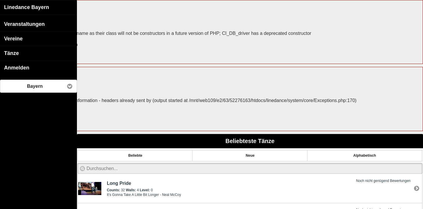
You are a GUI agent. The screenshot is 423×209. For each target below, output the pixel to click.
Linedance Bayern (26, 7)
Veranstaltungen (24, 24)
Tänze (11, 53)
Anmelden (16, 67)
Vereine (13, 38)
